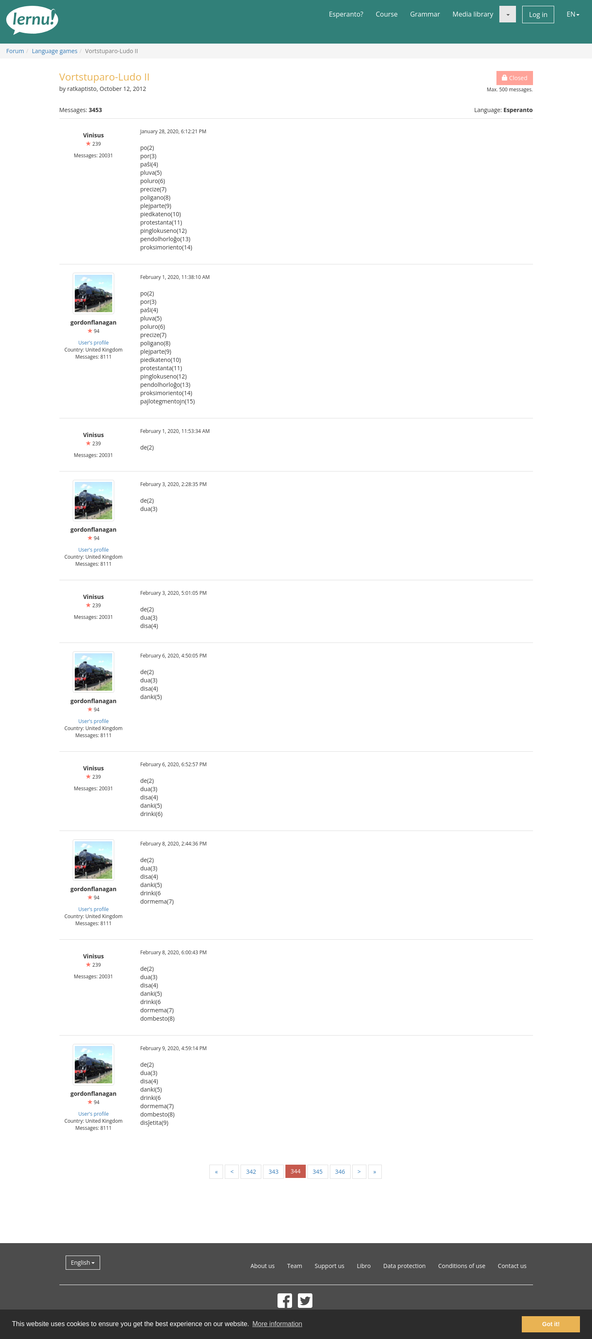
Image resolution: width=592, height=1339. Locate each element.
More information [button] (277, 1323)
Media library (472, 14)
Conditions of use (462, 1266)
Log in (538, 14)
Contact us (512, 1266)
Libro (364, 1266)
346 (340, 1171)
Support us (329, 1266)
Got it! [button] (551, 1324)
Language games (55, 51)
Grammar (425, 14)
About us (263, 1266)
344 (295, 1171)
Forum (15, 51)
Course (387, 14)
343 (273, 1171)
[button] (507, 14)
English (83, 1262)
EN (573, 14)
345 (318, 1171)
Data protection (404, 1266)
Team (294, 1266)
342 (251, 1171)
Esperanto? (346, 14)
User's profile (93, 342)
